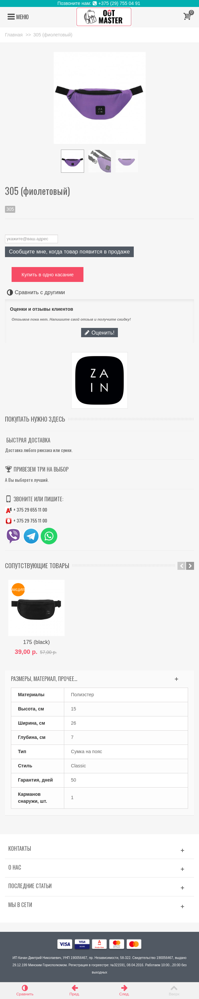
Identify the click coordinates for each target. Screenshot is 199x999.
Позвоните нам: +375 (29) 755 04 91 (100, 3)
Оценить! (99, 333)
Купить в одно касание (48, 274)
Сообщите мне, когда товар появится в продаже (69, 251)
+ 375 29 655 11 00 (26, 509)
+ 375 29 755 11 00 (26, 520)
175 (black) (36, 642)
